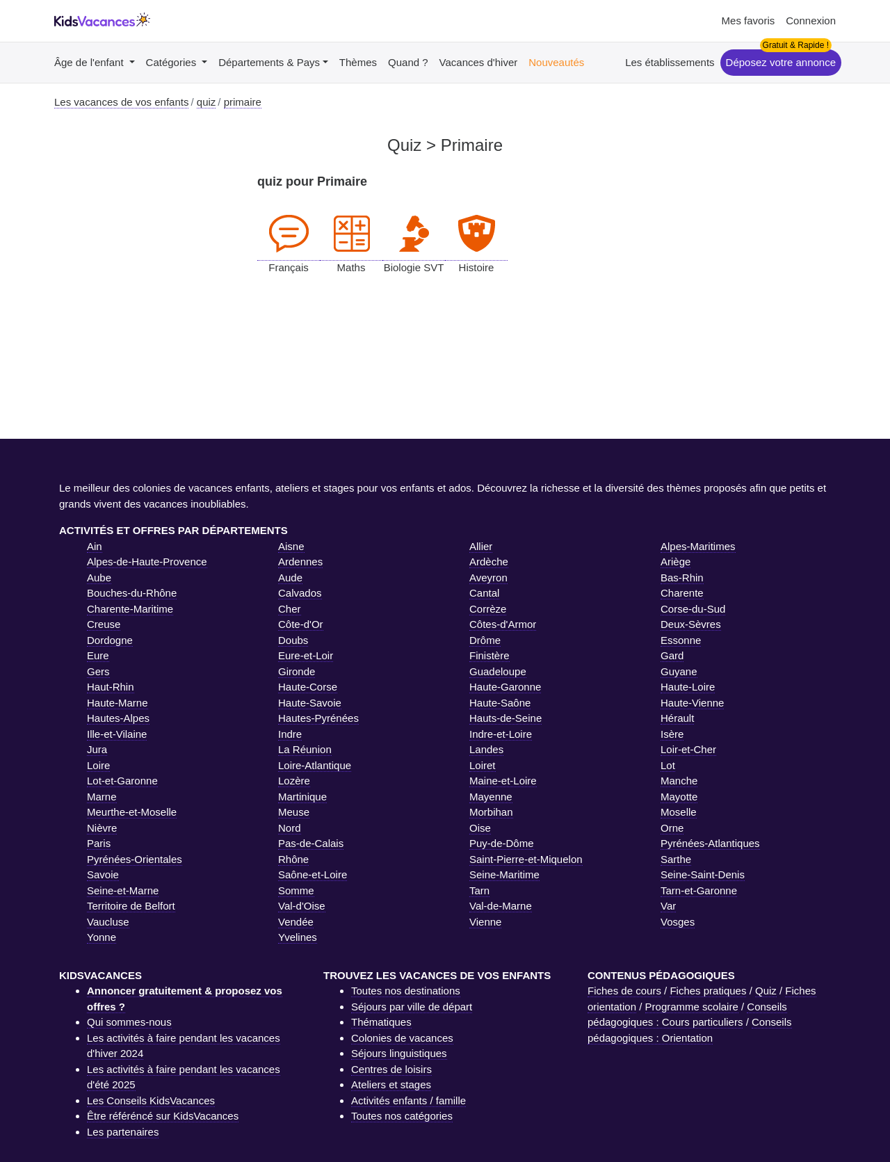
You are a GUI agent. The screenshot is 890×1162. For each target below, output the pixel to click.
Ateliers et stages (391, 1084)
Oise (480, 828)
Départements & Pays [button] (269, 62)
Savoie (103, 874)
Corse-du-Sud (693, 609)
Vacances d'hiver (478, 62)
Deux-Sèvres (691, 624)
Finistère (489, 655)
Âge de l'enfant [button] (90, 62)
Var (668, 906)
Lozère (294, 780)
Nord (289, 828)
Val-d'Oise (301, 906)
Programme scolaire (691, 1006)
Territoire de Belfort (131, 906)
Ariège (675, 561)
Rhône (293, 859)
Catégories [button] (173, 62)
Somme (296, 890)
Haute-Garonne (505, 687)
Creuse (103, 624)
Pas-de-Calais (310, 843)
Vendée (296, 922)
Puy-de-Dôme (501, 843)
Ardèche (488, 561)
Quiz (766, 990)
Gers (98, 671)
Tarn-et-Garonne (699, 890)
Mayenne (490, 796)
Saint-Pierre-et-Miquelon (526, 859)
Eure (98, 655)
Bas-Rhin (682, 577)
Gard (672, 655)
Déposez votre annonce (781, 62)
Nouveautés (556, 62)
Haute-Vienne (692, 703)
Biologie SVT (413, 234)
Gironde (296, 671)
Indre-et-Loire (500, 734)
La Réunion (305, 749)
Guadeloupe (497, 671)
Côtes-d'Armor (502, 624)
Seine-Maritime (504, 874)
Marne (102, 796)
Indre (290, 734)
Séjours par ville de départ (411, 1006)
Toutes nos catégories (402, 1116)
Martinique (302, 796)
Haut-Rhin (110, 687)
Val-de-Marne (500, 906)
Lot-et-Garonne (122, 780)
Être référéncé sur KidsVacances (162, 1116)
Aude (290, 577)
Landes (486, 749)
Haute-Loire (688, 687)
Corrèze (487, 609)
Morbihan (491, 812)
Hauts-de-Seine (505, 718)
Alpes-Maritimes (698, 546)
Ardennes (300, 561)
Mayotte (679, 796)
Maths (351, 234)
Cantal (484, 593)
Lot (668, 765)
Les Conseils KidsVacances (151, 1100)
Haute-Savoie (309, 703)
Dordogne (110, 640)
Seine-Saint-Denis (703, 874)
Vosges (678, 922)
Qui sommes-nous (129, 1022)
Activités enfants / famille (408, 1100)
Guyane (679, 671)
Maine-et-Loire (503, 780)
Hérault (677, 718)
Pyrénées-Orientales (134, 859)
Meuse (293, 812)
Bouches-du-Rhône (132, 593)
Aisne (291, 546)
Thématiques (381, 1022)
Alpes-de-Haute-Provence (147, 561)
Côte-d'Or (300, 624)
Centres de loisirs (391, 1069)
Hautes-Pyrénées (318, 718)
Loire (98, 765)
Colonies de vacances (402, 1038)
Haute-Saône (500, 703)
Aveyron (488, 577)
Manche (679, 780)
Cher (289, 609)
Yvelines (297, 937)
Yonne (101, 937)
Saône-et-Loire (312, 874)
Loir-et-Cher (688, 749)
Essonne (681, 640)
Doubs (293, 640)
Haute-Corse (307, 687)
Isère (672, 734)
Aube (99, 577)
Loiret (482, 765)
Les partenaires (123, 1132)
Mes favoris (748, 20)
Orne (672, 828)
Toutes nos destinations (405, 990)
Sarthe (676, 859)
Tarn (479, 890)
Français (288, 234)
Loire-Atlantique (314, 765)
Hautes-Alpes (118, 718)
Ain (94, 546)
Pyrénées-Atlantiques (710, 843)
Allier (480, 546)
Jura (97, 749)
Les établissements (669, 62)
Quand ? (408, 62)
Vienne (485, 922)
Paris (99, 843)
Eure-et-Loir (305, 655)
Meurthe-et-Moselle (132, 812)
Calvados (300, 593)
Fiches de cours (624, 990)
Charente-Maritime (130, 609)
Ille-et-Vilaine (117, 734)
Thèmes (358, 62)
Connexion (811, 20)
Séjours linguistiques (399, 1053)
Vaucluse (108, 922)
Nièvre (102, 828)
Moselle (679, 812)
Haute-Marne (117, 703)
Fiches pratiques (708, 990)
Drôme (485, 640)
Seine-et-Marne (123, 890)
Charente (682, 593)
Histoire (476, 234)
